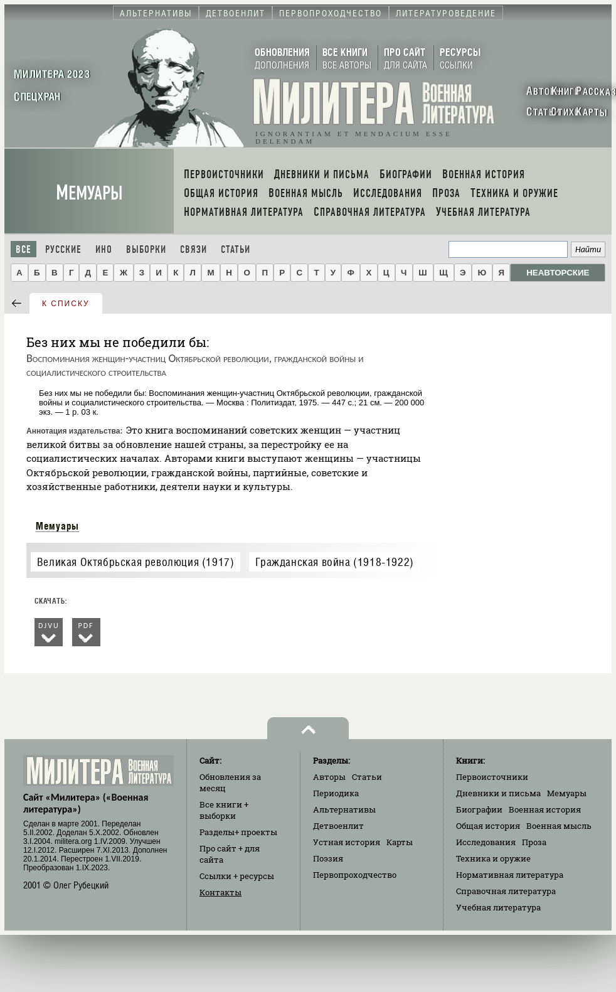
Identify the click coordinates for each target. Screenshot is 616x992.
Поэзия (328, 858)
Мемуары (89, 193)
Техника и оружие (493, 858)
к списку (66, 303)
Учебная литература (498, 907)
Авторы (329, 776)
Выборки (146, 249)
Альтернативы (344, 809)
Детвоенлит (338, 825)
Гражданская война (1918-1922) (334, 561)
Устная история (346, 842)
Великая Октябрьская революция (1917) (136, 561)
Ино (103, 249)
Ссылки (236, 876)
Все (23, 249)
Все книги (223, 810)
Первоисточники (492, 776)
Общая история (488, 825)
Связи (193, 249)
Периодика (336, 793)
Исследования (486, 842)
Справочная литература (506, 891)
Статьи (235, 249)
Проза (534, 842)
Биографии (479, 809)
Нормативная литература (509, 874)
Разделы (238, 832)
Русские (63, 249)
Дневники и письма (498, 793)
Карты (399, 842)
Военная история (545, 809)
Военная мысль (559, 825)
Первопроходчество (354, 874)
